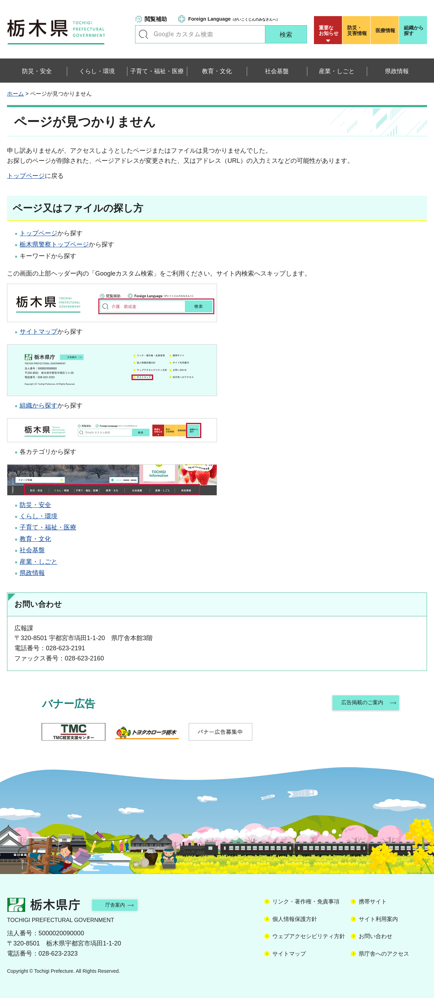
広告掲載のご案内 (361, 704)
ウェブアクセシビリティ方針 (308, 936)
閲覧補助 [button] (156, 19)
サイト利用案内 (378, 919)
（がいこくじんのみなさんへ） (234, 19)
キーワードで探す (143, 34)
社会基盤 (32, 550)
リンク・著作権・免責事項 (306, 902)
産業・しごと (38, 561)
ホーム (15, 94)
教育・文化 (35, 538)
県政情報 (32, 572)
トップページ (26, 175)
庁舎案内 (121, 905)
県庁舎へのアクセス (384, 954)
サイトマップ (38, 331)
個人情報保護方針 (294, 919)
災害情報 (358, 30)
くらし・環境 (38, 516)
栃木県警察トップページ (54, 244)
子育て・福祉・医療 (48, 527)
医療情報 (385, 30)
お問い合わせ (375, 936)
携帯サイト (373, 902)
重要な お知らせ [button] (328, 30)
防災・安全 (35, 504)
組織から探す (414, 30)
